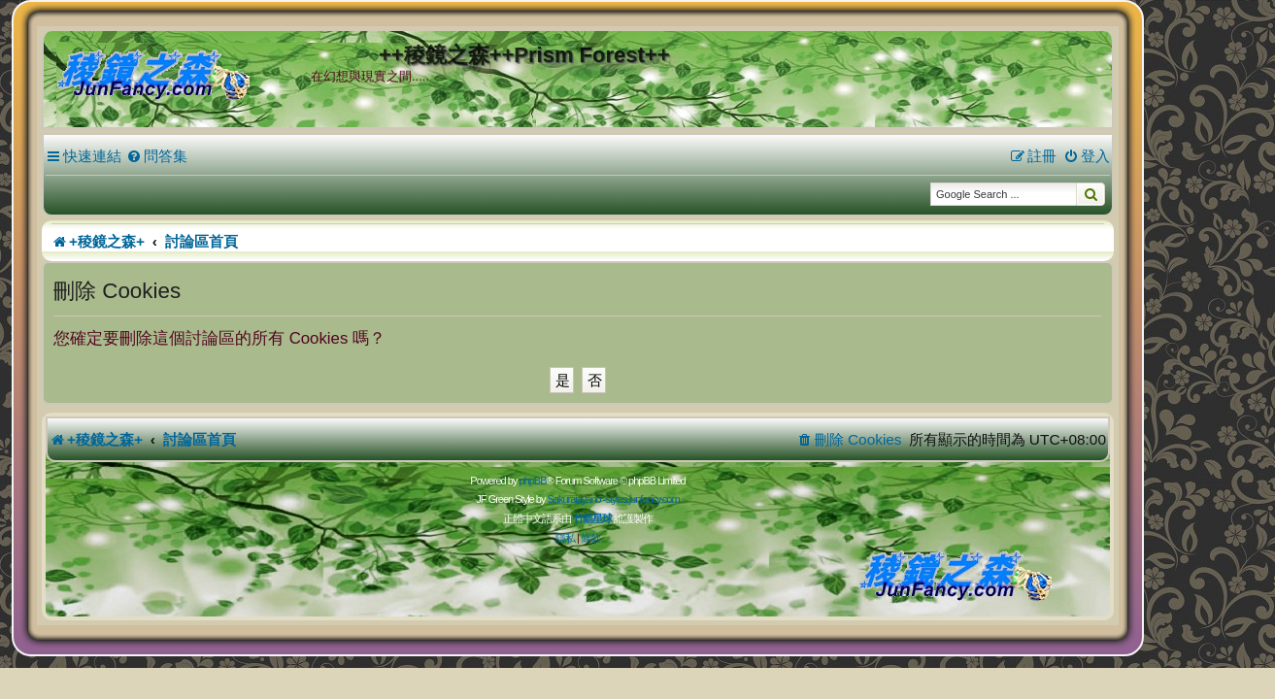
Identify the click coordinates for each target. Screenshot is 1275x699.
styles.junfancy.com (702, 499)
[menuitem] (217, 156)
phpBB (592, 480)
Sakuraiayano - (636, 499)
